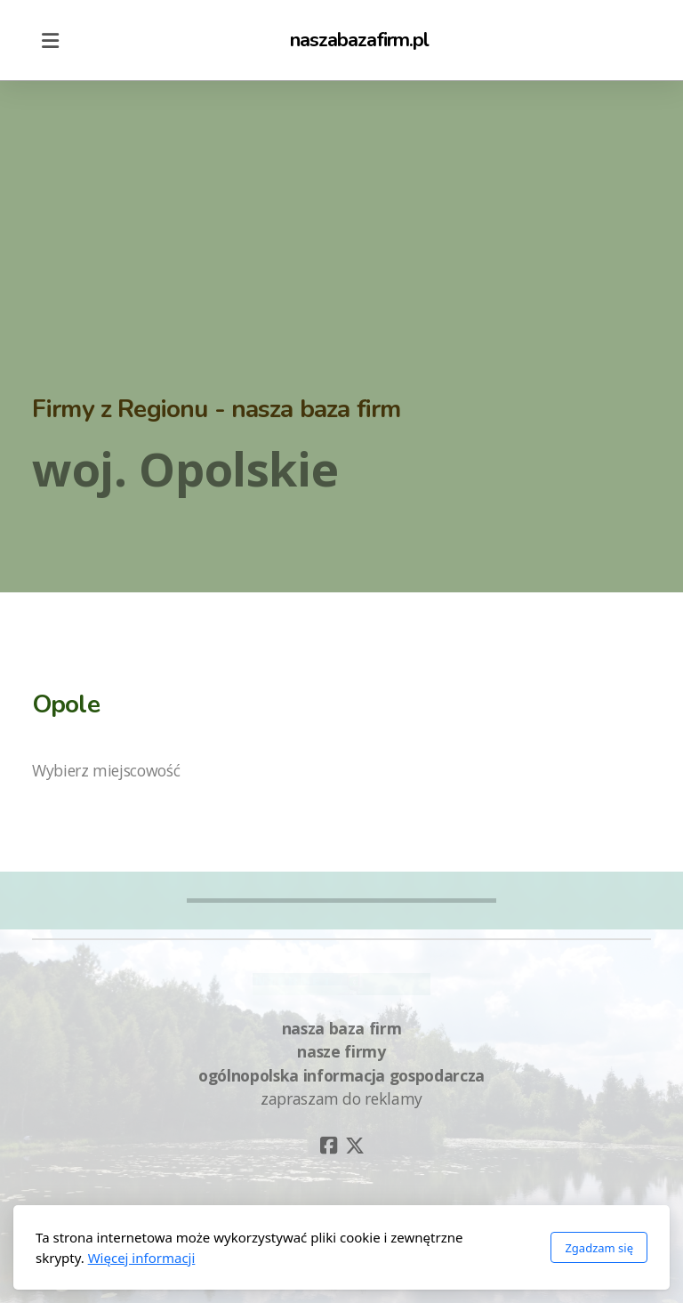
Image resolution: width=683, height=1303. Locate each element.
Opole (66, 704)
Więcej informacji (142, 1258)
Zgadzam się (599, 1248)
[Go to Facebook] (328, 1145)
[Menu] (50, 40)
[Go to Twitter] (355, 1145)
